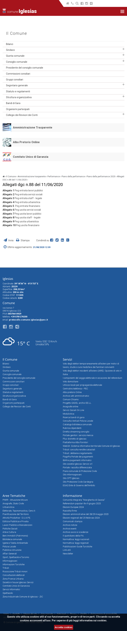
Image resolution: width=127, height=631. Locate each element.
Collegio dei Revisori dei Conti (22, 115)
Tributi (6, 568)
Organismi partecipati (18, 109)
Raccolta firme (70, 510)
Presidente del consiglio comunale (24, 67)
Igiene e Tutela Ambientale (15, 543)
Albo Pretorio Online (26, 142)
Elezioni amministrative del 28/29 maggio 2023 (86, 514)
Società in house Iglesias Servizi (18, 582)
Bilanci (9, 44)
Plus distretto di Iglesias (74, 438)
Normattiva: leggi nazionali (76, 539)
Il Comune (16, 33)
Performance (53, 176)
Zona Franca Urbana (13, 578)
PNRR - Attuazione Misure (15, 500)
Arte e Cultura (9, 532)
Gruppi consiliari (14, 79)
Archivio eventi (69, 528)
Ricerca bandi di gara (73, 417)
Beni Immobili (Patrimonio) (15, 535)
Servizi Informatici (11, 589)
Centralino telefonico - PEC (75, 388)
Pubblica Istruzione (12, 550)
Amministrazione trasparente (32, 176)
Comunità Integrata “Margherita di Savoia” (84, 500)
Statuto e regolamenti (18, 91)
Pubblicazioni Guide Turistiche (77, 546)
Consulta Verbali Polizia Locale (78, 421)
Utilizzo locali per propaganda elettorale (82, 385)
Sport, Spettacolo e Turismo (16, 557)
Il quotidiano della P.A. (73, 535)
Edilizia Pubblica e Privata (15, 521)
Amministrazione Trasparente (32, 127)
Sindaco (10, 50)
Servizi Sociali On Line (73, 410)
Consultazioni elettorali (14, 575)
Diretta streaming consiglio (76, 431)
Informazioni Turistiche (14, 564)
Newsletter (68, 553)
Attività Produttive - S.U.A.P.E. (17, 517)
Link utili (67, 550)
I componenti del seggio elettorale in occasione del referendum (92, 378)
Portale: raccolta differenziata (77, 467)
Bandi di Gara (13, 103)
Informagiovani (10, 561)
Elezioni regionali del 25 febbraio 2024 (81, 517)
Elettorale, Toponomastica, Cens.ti (19, 510)
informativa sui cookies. (93, 620)
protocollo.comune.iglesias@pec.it (28, 319)
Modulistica (68, 413)
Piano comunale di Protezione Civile (80, 471)
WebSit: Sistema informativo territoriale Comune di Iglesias (91, 446)
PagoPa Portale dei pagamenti (78, 456)
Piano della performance (73, 176)
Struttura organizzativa (19, 97)
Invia (9, 240)
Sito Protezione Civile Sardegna (78, 481)
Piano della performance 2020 (101, 176)
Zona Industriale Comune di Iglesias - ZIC (23, 596)
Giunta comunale (15, 55)
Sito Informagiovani (72, 474)
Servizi (67, 359)
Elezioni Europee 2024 (73, 507)
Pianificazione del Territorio (16, 514)
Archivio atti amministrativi (76, 396)
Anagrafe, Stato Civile (13, 503)
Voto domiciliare (70, 381)
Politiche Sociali (10, 528)
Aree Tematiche (14, 496)
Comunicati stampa (72, 521)
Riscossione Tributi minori (15, 571)
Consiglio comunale (16, 61)
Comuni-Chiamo (71, 399)
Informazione (72, 496)
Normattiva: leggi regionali (76, 543)
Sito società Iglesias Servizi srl (77, 464)
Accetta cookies (63, 627)
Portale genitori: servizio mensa (78, 435)
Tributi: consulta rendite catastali (79, 449)
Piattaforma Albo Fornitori (75, 442)
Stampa (23, 240)
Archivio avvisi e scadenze (75, 532)
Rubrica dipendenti (72, 428)
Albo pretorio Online (72, 392)
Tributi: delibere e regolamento (77, 453)
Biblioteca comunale (12, 539)
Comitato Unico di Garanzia (30, 156)
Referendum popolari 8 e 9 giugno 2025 (82, 503)
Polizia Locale (9, 546)
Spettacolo (8, 593)
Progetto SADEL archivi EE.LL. (77, 403)
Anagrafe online (70, 406)
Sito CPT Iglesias (71, 478)
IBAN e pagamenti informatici (77, 460)
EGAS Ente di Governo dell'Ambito (79, 485)
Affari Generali (10, 553)
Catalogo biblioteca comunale (77, 424)
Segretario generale (17, 85)
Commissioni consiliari (18, 73)
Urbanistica (8, 507)
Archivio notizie (70, 525)
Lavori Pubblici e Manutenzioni (17, 525)
